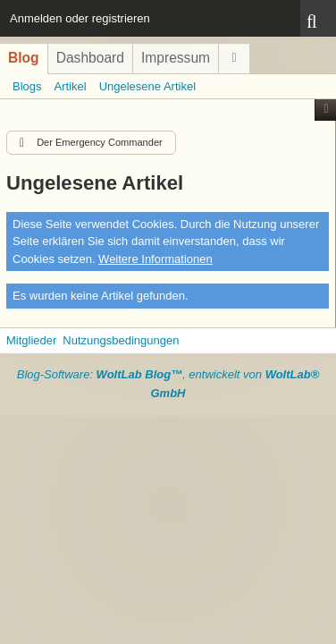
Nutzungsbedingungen (121, 340)
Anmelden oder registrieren (80, 18)
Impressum (175, 57)
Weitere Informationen (155, 259)
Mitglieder (31, 340)
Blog (23, 57)
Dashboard (90, 57)
